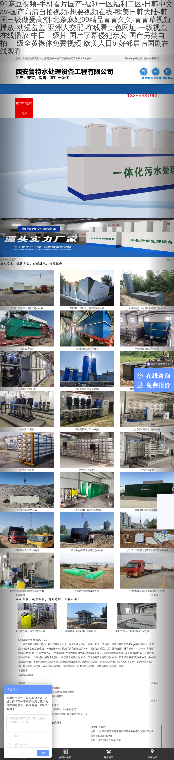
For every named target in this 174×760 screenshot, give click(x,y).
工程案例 (60, 103)
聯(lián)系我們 (131, 108)
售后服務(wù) (114, 108)
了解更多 (23, 670)
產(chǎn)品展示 (42, 108)
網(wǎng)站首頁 (24, 108)
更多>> (170, 259)
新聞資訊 (96, 103)
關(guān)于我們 (78, 108)
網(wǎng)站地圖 (133, 58)
